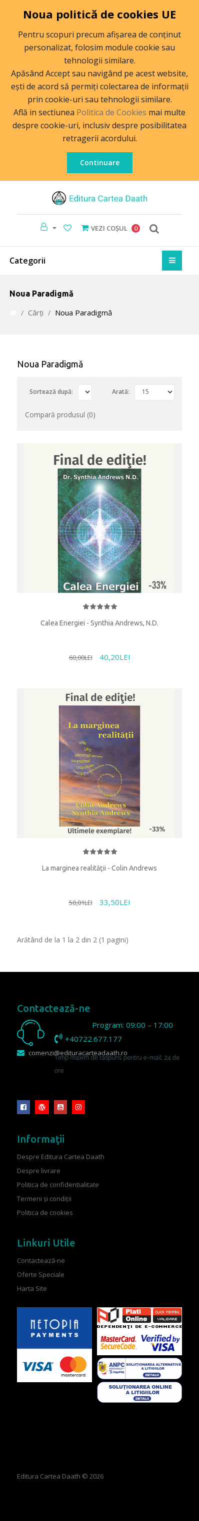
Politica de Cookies (111, 112)
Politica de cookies (45, 1212)
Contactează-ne (41, 1259)
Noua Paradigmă (83, 312)
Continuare (100, 162)
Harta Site (32, 1287)
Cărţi (36, 312)
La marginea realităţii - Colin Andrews (99, 868)
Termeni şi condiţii (44, 1198)
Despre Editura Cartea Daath (60, 1156)
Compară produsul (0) (60, 414)
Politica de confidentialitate (58, 1184)
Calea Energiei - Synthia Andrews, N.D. (99, 623)
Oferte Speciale (40, 1273)
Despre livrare (38, 1170)
